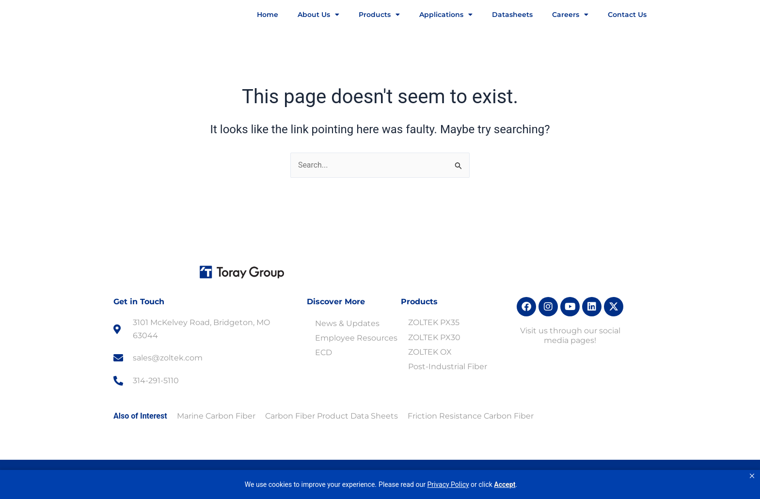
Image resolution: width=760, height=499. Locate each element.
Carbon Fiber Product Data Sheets (331, 416)
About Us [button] (318, 14)
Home (267, 14)
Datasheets (512, 14)
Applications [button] (446, 14)
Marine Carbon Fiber (216, 416)
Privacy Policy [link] (448, 484)
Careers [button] (570, 14)
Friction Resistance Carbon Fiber (471, 416)
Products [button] (379, 14)
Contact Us (627, 14)
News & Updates (347, 323)
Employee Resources (356, 338)
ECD (323, 352)
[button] (752, 476)
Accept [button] (504, 484)
